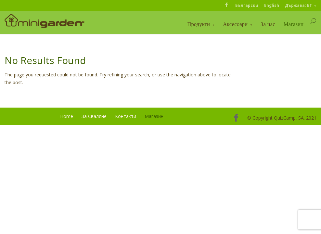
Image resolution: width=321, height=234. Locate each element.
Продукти (198, 24)
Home (66, 116)
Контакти (125, 116)
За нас (268, 24)
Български (246, 5)
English (271, 5)
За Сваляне (94, 116)
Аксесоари (235, 24)
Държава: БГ (298, 5)
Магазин (293, 24)
